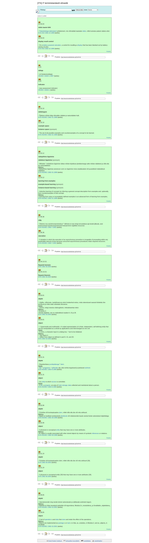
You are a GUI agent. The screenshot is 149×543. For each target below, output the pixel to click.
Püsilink (108, 51)
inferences (95, 433)
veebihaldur (98, 541)
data (69, 385)
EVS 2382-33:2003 (44, 314)
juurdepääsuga (54, 364)
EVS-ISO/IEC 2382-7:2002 (47, 227)
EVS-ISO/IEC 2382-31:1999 (47, 117)
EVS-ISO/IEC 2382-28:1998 (47, 417)
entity (43, 382)
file (42, 385)
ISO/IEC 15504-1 (44, 90)
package (61, 523)
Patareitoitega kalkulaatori (48, 31)
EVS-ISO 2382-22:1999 (46, 33)
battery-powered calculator (52, 45)
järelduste (64, 416)
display (80, 45)
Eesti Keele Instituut (55, 541)
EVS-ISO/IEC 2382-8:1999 (47, 369)
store (63, 519)
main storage (63, 385)
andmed (87, 368)
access (54, 382)
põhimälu (55, 368)
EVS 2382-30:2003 (44, 266)
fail (40, 368)
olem (62, 364)
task (68, 523)
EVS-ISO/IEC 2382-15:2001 (47, 507)
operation (48, 519)
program (47, 385)
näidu (84, 31)
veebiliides (87, 541)
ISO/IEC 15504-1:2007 (46, 76)
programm (46, 368)
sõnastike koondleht (72, 541)
